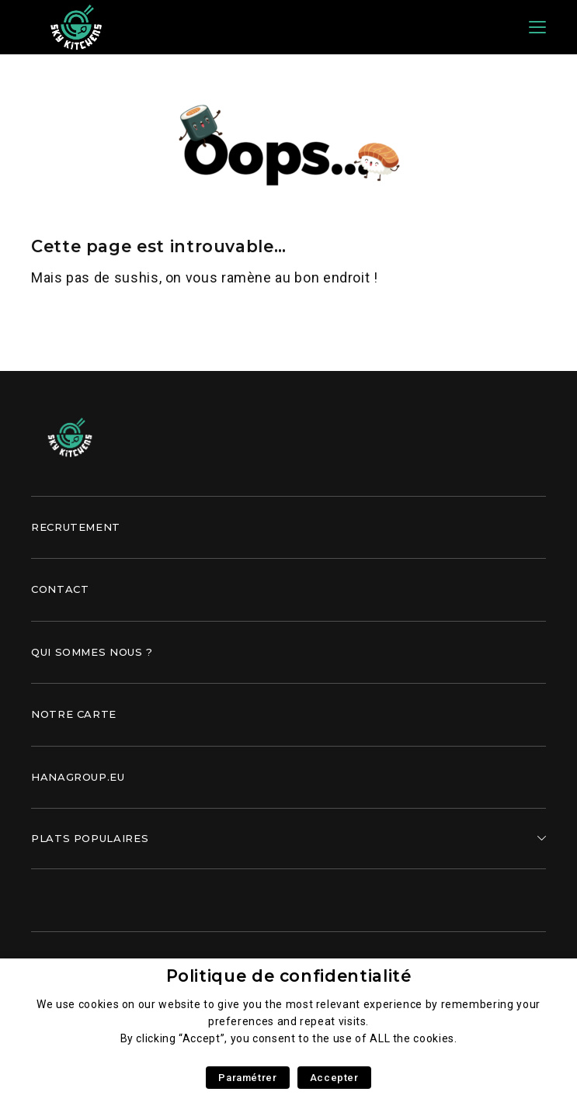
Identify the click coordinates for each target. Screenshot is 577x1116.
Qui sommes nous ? (92, 652)
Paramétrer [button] (247, 1077)
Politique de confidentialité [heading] (289, 976)
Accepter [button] (334, 1077)
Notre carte (73, 714)
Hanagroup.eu (78, 777)
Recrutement (75, 527)
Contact (60, 589)
